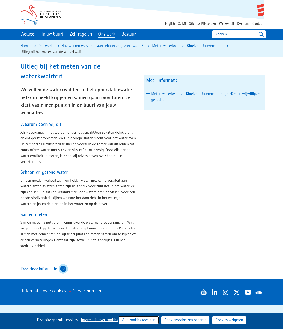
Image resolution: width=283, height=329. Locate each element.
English (170, 24)
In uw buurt (52, 34)
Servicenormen (87, 291)
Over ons (243, 24)
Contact (257, 24)
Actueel (28, 34)
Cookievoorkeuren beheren (185, 320)
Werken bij (226, 24)
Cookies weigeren (229, 320)
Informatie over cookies (99, 320)
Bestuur (129, 34)
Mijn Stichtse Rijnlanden (199, 24)
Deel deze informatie (44, 269)
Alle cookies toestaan (138, 320)
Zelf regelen (81, 34)
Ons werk (106, 34)
